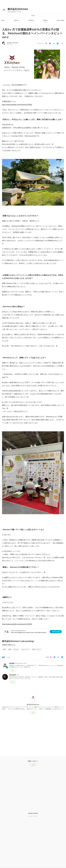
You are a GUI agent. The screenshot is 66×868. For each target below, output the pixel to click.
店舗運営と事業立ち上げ (8, 644)
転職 (10, 649)
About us (16, 20)
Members (31, 20)
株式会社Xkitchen (18, 9)
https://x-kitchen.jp (12, 11)
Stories (45, 20)
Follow (33, 15)
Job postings (60, 20)
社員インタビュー (37, 649)
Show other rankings (33, 816)
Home (2, 20)
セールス (17, 649)
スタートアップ (25, 649)
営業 (5, 649)
